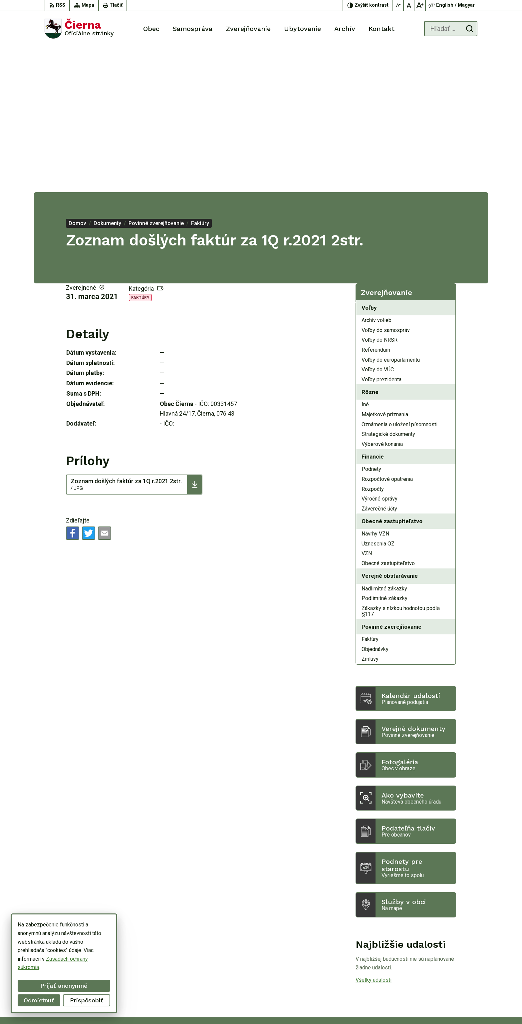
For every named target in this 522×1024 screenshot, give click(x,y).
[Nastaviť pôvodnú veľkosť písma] (409, 5)
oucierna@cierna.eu (454, 976)
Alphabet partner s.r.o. (295, 1006)
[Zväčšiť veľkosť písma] (419, 5)
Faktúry (140, 152)
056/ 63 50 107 (450, 968)
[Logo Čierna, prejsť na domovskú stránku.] (79, 29)
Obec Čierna (379, 1006)
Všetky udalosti (374, 834)
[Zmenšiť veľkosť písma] (398, 5)
